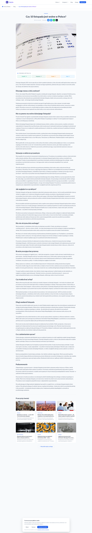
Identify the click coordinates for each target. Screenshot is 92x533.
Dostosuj (33, 527)
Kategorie (65, 2)
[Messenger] (51, 20)
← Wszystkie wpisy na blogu (46, 446)
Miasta (57, 2)
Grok (67, 76)
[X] (57, 20)
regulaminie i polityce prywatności (43, 529)
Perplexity (38, 76)
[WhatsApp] (54, 20)
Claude (53, 76)
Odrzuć (27, 527)
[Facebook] (48, 20)
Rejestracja (83, 2)
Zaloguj (76, 2)
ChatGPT (24, 76)
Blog (72, 2)
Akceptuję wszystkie (42, 527)
